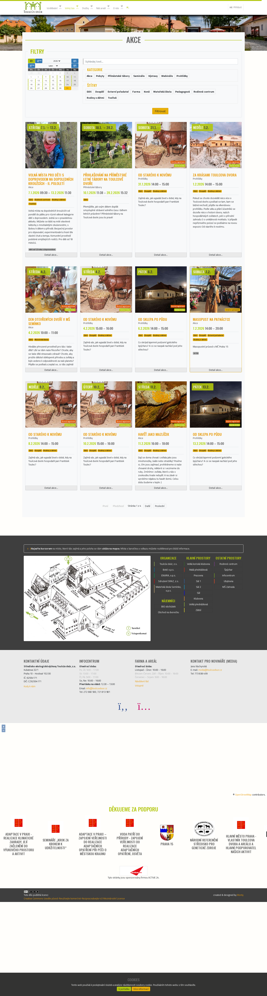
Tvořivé (32, 226)
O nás (130, 7)
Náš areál (112, 7)
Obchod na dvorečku (168, 698)
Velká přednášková (198, 694)
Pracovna (198, 661)
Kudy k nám (31, 775)
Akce (31, 210)
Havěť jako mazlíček (153, 495)
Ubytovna (228, 663)
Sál (198, 681)
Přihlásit (234, 7)
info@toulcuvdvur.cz (100, 773)
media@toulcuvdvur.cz (214, 750)
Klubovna (198, 688)
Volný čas (76, 7)
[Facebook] (122, 792)
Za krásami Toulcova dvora (215, 197)
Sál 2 (198, 674)
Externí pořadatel (215, 378)
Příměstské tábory (95, 210)
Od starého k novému (155, 197)
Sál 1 (198, 668)
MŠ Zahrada (228, 670)
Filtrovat (160, 133)
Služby (94, 7)
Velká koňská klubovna (198, 645)
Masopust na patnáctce (211, 360)
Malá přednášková (198, 654)
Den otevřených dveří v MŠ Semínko (49, 363)
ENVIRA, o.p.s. (168, 656)
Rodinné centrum (42, 222)
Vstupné (140, 769)
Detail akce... (51, 296)
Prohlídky (143, 201)
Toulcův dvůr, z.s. (168, 643)
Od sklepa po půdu (152, 360)
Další (149, 584)
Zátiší (198, 701)
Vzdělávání (56, 7)
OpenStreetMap (238, 880)
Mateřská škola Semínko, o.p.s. (168, 672)
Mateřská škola (41, 382)
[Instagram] (144, 792)
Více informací (141, 988)
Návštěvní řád (143, 764)
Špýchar (228, 650)
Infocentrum (228, 656)
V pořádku (123, 988)
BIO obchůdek (168, 691)
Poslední (161, 584)
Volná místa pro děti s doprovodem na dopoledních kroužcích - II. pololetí (50, 201)
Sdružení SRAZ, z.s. (168, 663)
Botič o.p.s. (168, 650)
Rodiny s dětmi (58, 222)
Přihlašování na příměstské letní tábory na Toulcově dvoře (105, 201)
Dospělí (147, 214)
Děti (31, 222)
